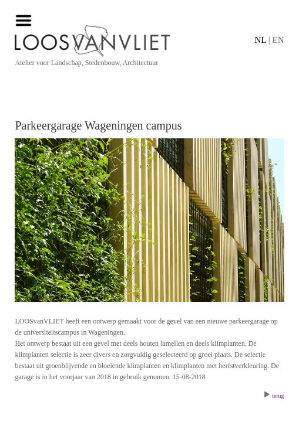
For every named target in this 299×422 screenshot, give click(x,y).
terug (274, 396)
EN (278, 40)
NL (260, 40)
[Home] (149, 41)
